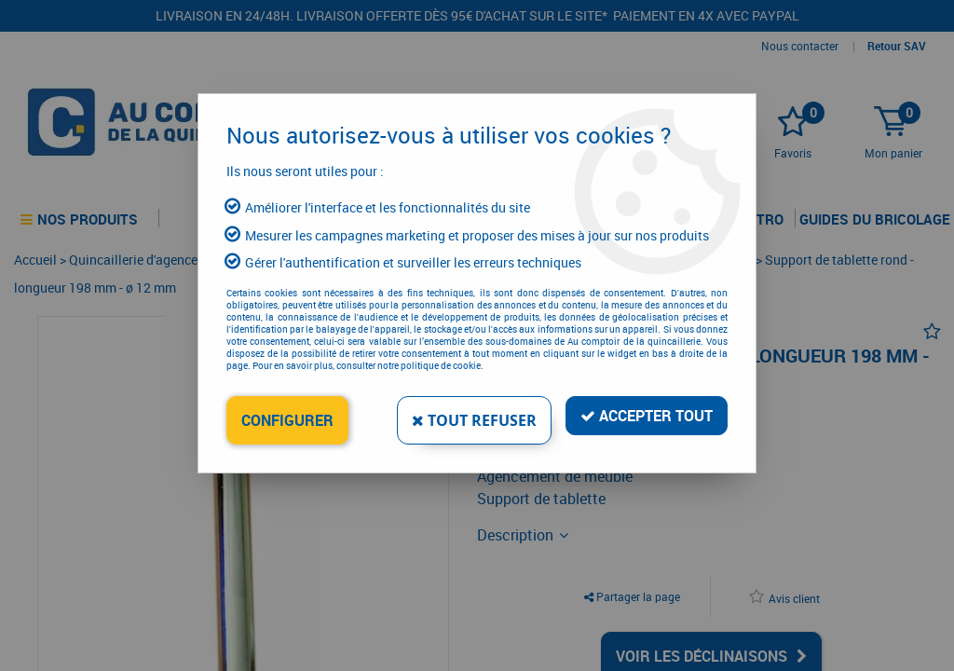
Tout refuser (474, 420)
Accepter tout (646, 415)
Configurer (287, 420)
